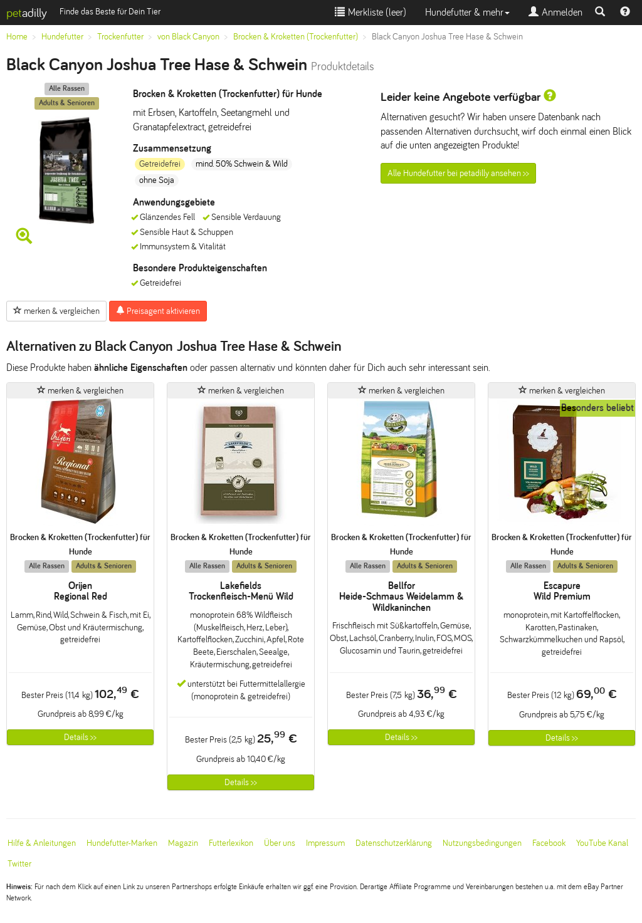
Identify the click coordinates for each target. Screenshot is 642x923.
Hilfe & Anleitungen (42, 843)
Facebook (549, 843)
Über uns (279, 843)
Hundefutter (62, 36)
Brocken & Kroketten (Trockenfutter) (295, 36)
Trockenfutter (120, 36)
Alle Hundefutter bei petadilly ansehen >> (458, 173)
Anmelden (555, 12)
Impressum (325, 843)
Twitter (19, 863)
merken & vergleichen (56, 311)
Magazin (183, 843)
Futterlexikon (231, 843)
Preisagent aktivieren (158, 311)
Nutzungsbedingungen (482, 843)
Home (17, 36)
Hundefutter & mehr (467, 12)
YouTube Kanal (602, 843)
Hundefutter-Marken (122, 843)
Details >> (80, 737)
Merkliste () (370, 12)
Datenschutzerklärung (393, 843)
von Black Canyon (188, 36)
